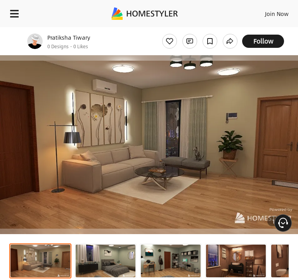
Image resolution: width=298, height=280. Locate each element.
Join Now (277, 13)
